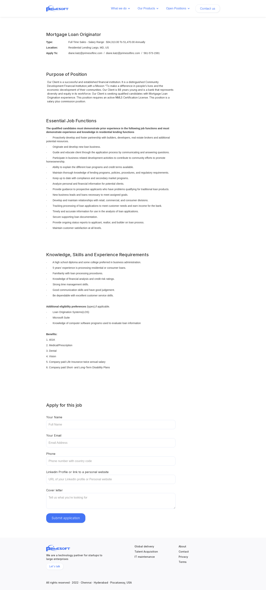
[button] (120, 8)
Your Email (53, 435)
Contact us (207, 8)
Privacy (183, 556)
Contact (184, 551)
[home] (57, 7)
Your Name (54, 417)
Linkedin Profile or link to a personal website (77, 472)
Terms (183, 561)
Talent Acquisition (146, 551)
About (182, 546)
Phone (50, 454)
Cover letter (54, 490)
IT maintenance (144, 556)
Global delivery (144, 546)
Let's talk (54, 566)
